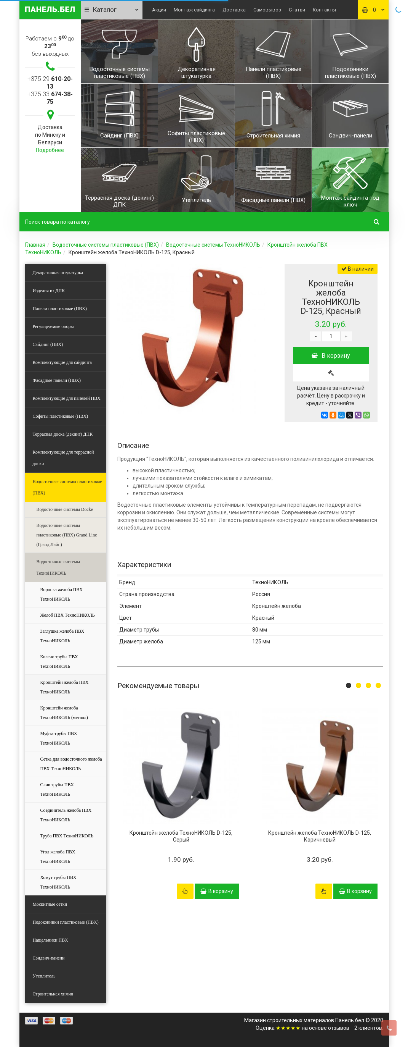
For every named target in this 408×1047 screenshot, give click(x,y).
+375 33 (50, 97)
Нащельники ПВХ (50, 940)
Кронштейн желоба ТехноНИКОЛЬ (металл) (64, 712)
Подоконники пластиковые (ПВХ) (66, 922)
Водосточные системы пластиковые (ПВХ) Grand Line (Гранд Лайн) (67, 535)
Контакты (324, 10)
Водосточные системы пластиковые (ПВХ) (106, 245)
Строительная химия (53, 994)
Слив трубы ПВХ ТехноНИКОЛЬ (57, 789)
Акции (159, 10)
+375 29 (50, 82)
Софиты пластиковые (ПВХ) (60, 416)
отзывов (338, 1028)
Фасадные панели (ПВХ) (57, 380)
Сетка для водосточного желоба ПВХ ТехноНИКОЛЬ (71, 763)
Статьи (297, 10)
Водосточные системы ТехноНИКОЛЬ (213, 245)
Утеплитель (44, 976)
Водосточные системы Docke (65, 509)
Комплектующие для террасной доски (63, 457)
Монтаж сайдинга (194, 10)
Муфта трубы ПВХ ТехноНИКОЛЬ (58, 738)
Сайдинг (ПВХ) (48, 344)
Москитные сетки (50, 904)
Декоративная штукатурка (58, 272)
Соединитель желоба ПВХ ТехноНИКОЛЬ (66, 815)
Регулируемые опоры (53, 326)
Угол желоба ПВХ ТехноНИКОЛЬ (57, 856)
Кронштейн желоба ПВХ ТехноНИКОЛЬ (64, 687)
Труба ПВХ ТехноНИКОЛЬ (67, 836)
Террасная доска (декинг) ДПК (63, 434)
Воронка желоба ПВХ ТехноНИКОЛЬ (61, 594)
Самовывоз (267, 10)
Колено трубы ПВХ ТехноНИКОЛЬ (59, 661)
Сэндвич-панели (49, 958)
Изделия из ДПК (49, 290)
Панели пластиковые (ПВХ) (60, 308)
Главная (35, 245)
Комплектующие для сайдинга (62, 362)
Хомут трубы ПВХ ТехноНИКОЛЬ (58, 882)
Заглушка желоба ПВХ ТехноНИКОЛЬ (62, 636)
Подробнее (50, 150)
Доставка (234, 10)
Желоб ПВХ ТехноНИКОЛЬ (67, 615)
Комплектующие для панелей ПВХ (67, 398)
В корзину (331, 355)
